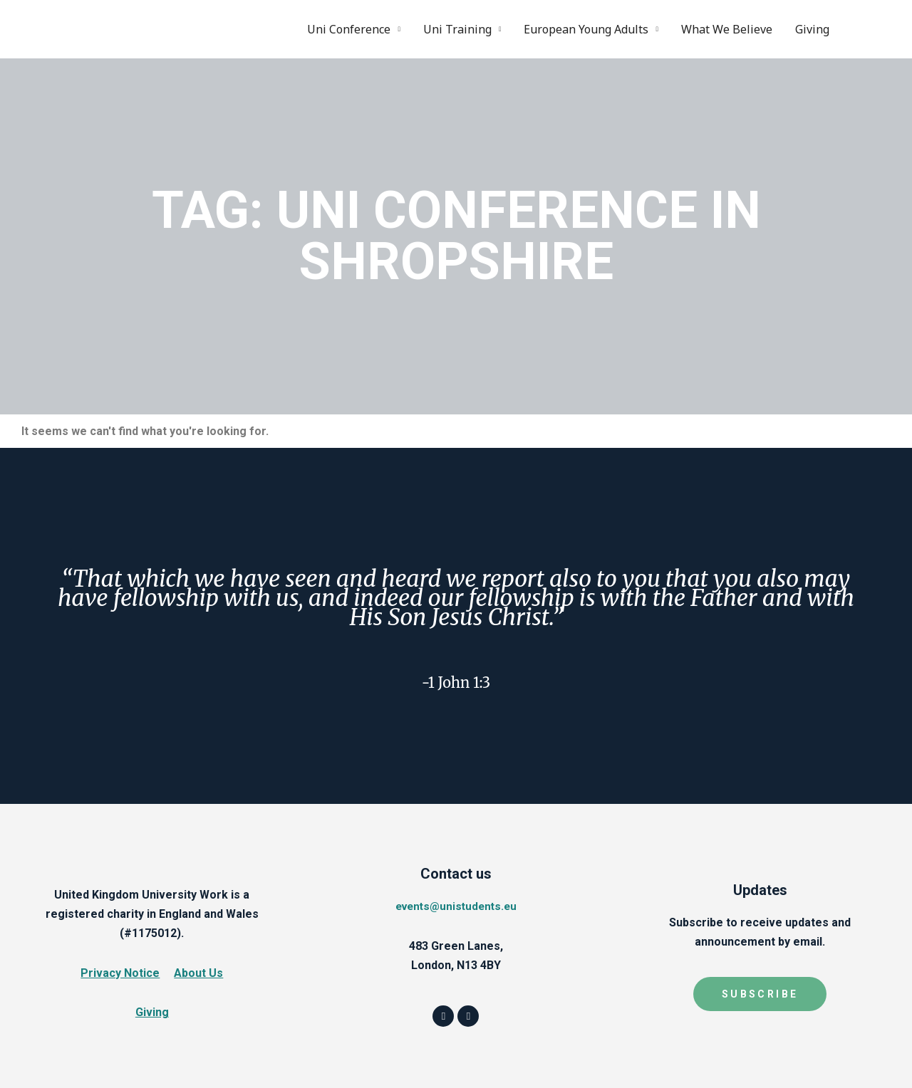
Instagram (878, 28)
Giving (812, 28)
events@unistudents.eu (456, 905)
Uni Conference (348, 28)
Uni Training (457, 28)
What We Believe (726, 28)
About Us (198, 972)
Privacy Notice (120, 972)
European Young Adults (586, 28)
